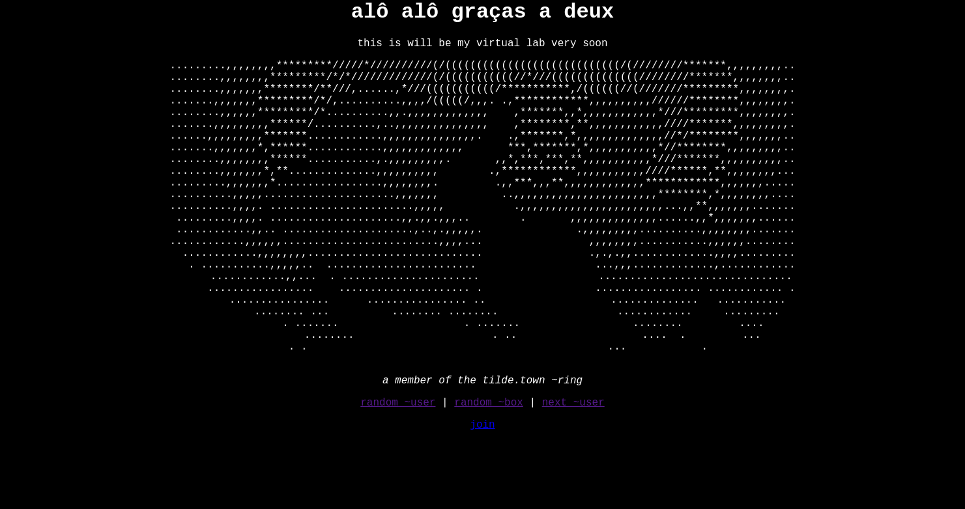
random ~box (488, 470)
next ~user (573, 470)
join (482, 493)
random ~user (397, 470)
